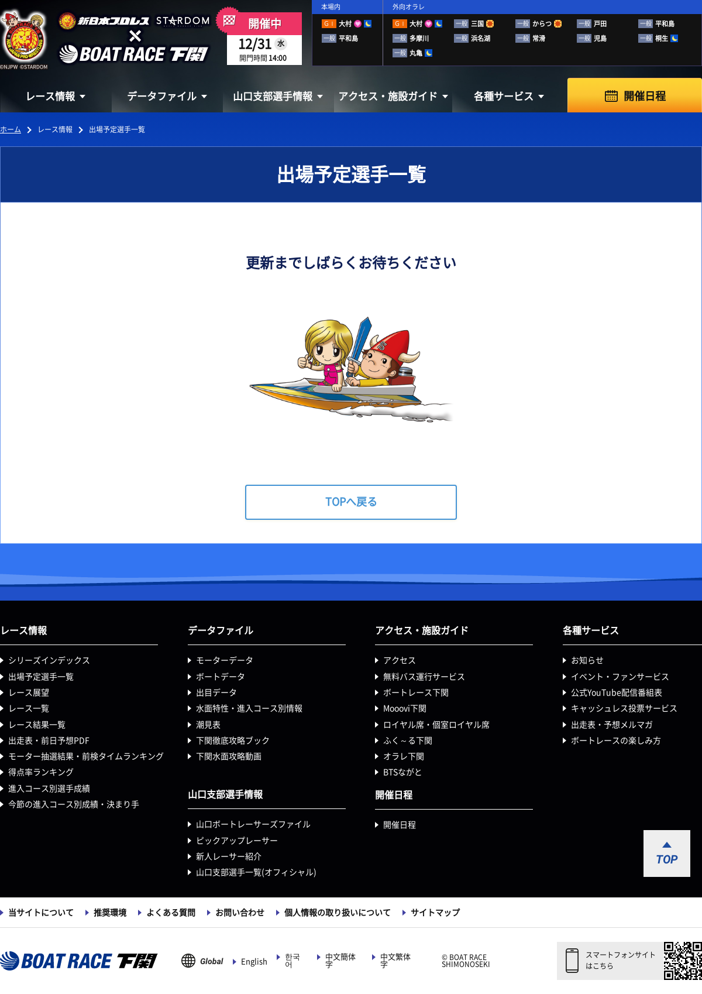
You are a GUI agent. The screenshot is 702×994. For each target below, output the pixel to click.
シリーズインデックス (49, 660)
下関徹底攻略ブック (233, 740)
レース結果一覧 (37, 725)
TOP (667, 859)
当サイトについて (41, 913)
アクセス (399, 660)
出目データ (216, 692)
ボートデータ (220, 677)
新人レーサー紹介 (228, 856)
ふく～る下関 (407, 740)
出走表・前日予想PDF (49, 740)
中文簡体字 (340, 960)
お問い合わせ (239, 913)
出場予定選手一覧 (41, 677)
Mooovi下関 (404, 708)
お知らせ (587, 660)
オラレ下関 (403, 756)
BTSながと (402, 772)
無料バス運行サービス (424, 677)
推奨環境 (110, 913)
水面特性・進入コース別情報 (249, 708)
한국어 (292, 960)
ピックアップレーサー (237, 841)
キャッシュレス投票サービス (624, 708)
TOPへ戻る (351, 501)
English (254, 961)
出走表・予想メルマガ (612, 725)
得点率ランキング (41, 772)
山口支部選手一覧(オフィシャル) (256, 872)
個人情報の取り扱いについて (337, 913)
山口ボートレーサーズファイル (253, 824)
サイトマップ (435, 913)
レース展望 (28, 692)
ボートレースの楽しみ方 (616, 740)
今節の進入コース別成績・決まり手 (73, 804)
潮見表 (208, 725)
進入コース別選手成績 (49, 788)
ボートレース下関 (416, 692)
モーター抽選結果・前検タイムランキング (86, 756)
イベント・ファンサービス (620, 677)
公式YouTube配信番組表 (616, 692)
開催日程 (645, 96)
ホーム (10, 129)
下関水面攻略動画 (228, 756)
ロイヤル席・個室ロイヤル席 (436, 725)
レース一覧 (28, 708)
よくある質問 (170, 913)
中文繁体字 (395, 960)
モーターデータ (224, 660)
